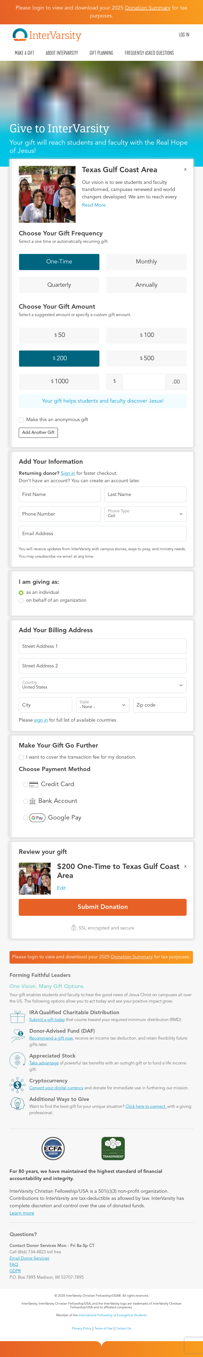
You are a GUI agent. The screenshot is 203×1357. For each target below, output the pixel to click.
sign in (41, 720)
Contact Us (123, 1328)
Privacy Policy (81, 1328)
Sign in (68, 473)
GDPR (15, 1271)
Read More (94, 205)
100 (147, 335)
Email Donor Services (29, 1258)
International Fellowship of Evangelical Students (113, 1315)
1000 (59, 381)
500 (147, 358)
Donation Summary (132, 957)
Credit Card (57, 784)
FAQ (14, 1265)
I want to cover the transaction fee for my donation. (81, 757)
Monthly (146, 262)
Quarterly (59, 285)
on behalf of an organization (56, 600)
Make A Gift (24, 53)
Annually (147, 285)
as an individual (42, 592)
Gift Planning (101, 53)
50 (59, 335)
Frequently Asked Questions (149, 53)
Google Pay (64, 818)
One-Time (59, 262)
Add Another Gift (38, 433)
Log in (184, 34)
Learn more (22, 1213)
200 (60, 358)
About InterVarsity (62, 53)
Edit (61, 888)
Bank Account (57, 801)
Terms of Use (103, 1328)
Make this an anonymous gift (57, 419)
